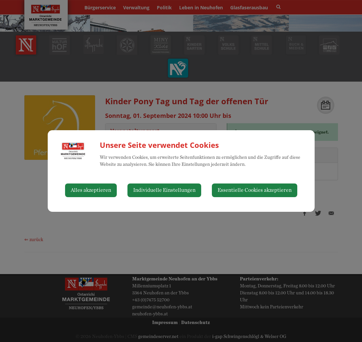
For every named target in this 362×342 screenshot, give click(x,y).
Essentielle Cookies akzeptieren (255, 190)
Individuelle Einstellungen (164, 190)
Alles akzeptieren (91, 190)
